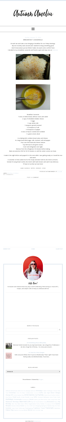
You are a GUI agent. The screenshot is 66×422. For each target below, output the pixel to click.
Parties (42, 404)
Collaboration (29, 392)
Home (33, 249)
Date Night (47, 393)
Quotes (57, 404)
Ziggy (42, 410)
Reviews (14, 405)
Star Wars (57, 405)
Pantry (38, 403)
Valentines (57, 408)
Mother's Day (43, 401)
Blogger (41, 379)
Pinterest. (55, 50)
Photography (48, 403)
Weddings (21, 410)
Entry (23, 395)
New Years (21, 404)
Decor (53, 393)
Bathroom (20, 390)
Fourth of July (21, 397)
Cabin (44, 391)
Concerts (36, 392)
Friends (27, 397)
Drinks (15, 395)
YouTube (38, 410)
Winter (26, 410)
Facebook (27, 168)
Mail (59, 399)
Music (56, 401)
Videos (8, 410)
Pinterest (38, 168)
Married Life (25, 401)
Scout (22, 406)
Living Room (54, 399)
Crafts (41, 393)
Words (30, 410)
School (18, 406)
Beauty (28, 391)
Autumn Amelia (33, 14)
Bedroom (33, 390)
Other (44, 168)
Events (32, 395)
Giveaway (40, 397)
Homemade (18, 399)
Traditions (36, 408)
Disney (8, 395)
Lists (49, 399)
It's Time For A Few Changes (36, 352)
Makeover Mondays (12, 402)
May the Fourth (35, 401)
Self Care (32, 405)
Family (41, 395)
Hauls (58, 397)
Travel (43, 408)
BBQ (25, 390)
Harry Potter (53, 397)
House (31, 399)
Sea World (27, 405)
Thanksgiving (29, 408)
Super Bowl (15, 408)
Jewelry (36, 399)
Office (26, 404)
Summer (8, 408)
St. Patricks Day (49, 406)
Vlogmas (16, 410)
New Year (14, 403)
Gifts (35, 397)
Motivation (50, 402)
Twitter (33, 168)
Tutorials (16, 173)
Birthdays (39, 391)
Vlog (12, 410)
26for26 (8, 391)
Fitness (10, 397)
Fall (36, 395)
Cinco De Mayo (20, 392)
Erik (26, 395)
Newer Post (6, 249)
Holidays (9, 399)
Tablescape (21, 408)
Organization (32, 404)
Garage (31, 397)
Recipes (10, 173)
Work (33, 410)
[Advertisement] (33, 234)
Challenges (50, 390)
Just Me (40, 399)
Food (14, 397)
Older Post (59, 249)
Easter (19, 395)
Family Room (47, 395)
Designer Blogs (37, 421)
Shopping (38, 406)
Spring (43, 406)
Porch (53, 403)
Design (57, 393)
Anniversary (13, 391)
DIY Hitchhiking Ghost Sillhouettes (36, 342)
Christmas (12, 393)
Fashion (53, 395)
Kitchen (45, 399)
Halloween (46, 397)
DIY (12, 395)
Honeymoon (25, 399)
